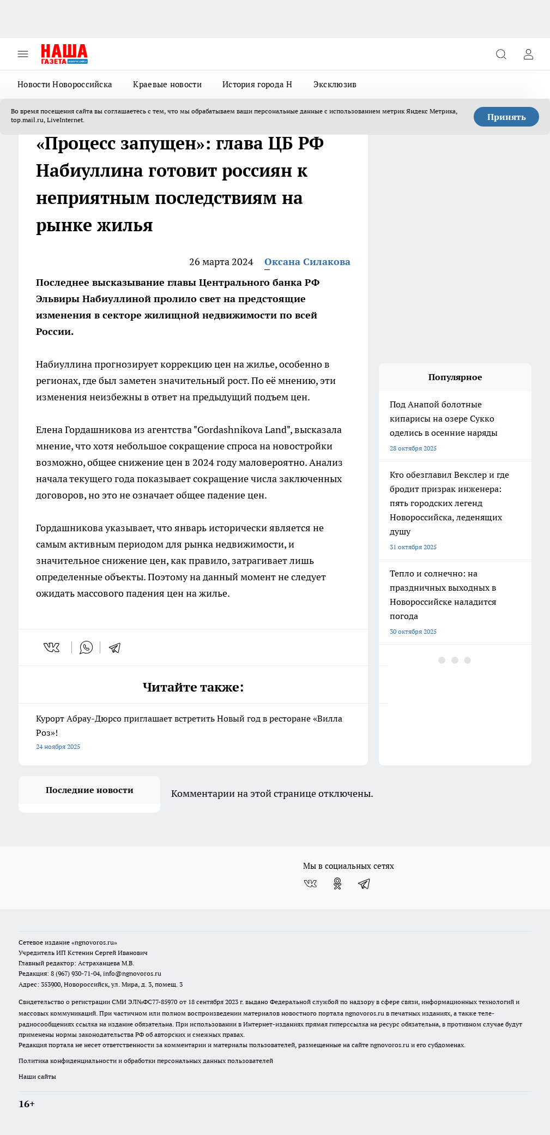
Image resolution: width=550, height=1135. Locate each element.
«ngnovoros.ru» (94, 942)
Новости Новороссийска (64, 84)
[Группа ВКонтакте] (310, 883)
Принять (506, 116)
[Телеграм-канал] (364, 883)
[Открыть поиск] (501, 54)
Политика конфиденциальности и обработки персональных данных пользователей (146, 1060)
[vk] (52, 647)
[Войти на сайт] (528, 54)
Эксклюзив (335, 84)
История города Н (257, 84)
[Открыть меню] (23, 54)
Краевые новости (167, 84)
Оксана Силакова (307, 261)
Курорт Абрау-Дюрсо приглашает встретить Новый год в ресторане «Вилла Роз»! (193, 733)
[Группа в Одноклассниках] (337, 883)
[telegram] (118, 647)
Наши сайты (37, 1076)
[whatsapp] (86, 647)
